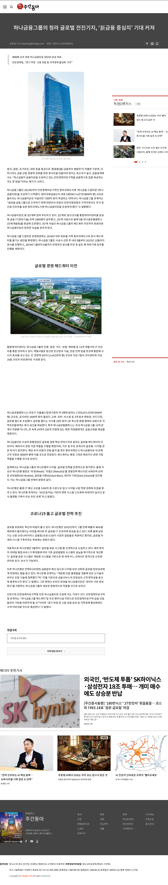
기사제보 (149, 814)
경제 (102, 814)
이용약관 (60, 864)
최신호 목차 (128, 819)
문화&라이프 (83, 824)
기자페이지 (128, 828)
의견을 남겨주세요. (18, 638)
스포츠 (80, 828)
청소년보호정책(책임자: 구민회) (96, 864)
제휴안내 (42, 864)
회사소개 (13, 864)
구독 (138, 104)
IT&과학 (104, 824)
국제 (102, 819)
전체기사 (81, 833)
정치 (79, 814)
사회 (79, 819)
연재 (125, 814)
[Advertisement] (38, 385)
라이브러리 (128, 824)
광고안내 (149, 824)
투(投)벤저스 (123, 104)
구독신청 (149, 819)
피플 (102, 828)
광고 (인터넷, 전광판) (27, 864)
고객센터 (51, 864)
